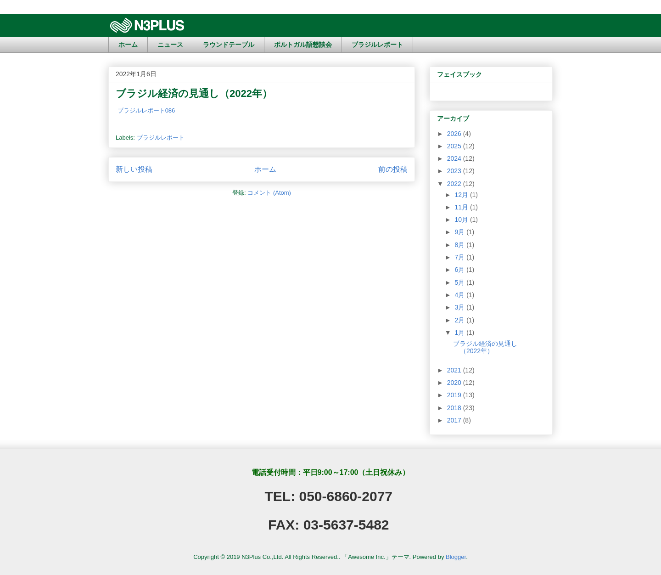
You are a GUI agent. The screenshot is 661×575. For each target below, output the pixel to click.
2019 (455, 395)
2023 (455, 171)
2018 (455, 408)
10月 (462, 219)
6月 (460, 269)
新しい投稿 (134, 169)
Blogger (456, 556)
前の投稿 (393, 169)
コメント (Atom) (269, 192)
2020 (455, 382)
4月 (460, 295)
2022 (455, 183)
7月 (460, 257)
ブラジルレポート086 (146, 110)
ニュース (170, 44)
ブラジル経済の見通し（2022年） (194, 93)
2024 (455, 158)
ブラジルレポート (377, 44)
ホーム (128, 44)
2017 (455, 420)
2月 (460, 320)
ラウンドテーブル (228, 44)
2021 (455, 370)
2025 (455, 146)
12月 (462, 194)
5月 (460, 282)
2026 (455, 133)
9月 (460, 232)
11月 (462, 207)
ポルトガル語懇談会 (303, 44)
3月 (460, 307)
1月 (460, 332)
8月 (460, 244)
